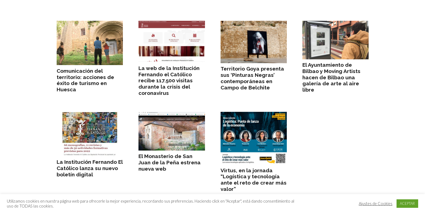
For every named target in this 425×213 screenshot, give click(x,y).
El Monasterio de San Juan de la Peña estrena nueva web (169, 162)
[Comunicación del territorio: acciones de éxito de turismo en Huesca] (90, 43)
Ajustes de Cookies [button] (375, 203)
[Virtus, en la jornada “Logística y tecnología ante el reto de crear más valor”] (253, 138)
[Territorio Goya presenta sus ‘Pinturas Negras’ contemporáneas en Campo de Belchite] (253, 42)
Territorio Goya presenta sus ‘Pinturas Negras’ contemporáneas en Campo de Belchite (252, 78)
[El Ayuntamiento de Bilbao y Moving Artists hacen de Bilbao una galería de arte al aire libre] (335, 40)
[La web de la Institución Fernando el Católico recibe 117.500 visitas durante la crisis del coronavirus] (171, 41)
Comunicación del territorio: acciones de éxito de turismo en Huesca (85, 80)
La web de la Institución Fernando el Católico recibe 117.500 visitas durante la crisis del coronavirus (169, 80)
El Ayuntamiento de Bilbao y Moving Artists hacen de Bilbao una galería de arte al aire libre (331, 77)
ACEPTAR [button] (407, 203)
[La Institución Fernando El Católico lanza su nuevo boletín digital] (90, 134)
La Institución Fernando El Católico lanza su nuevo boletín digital (90, 168)
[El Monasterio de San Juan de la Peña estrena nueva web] (171, 131)
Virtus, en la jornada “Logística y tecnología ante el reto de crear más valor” (253, 179)
